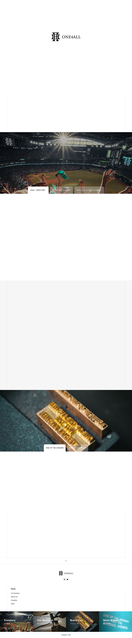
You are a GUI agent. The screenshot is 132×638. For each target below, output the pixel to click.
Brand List (14, 597)
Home (13, 589)
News (13, 604)
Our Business (15, 593)
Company (14, 600)
